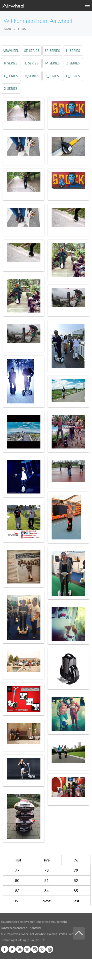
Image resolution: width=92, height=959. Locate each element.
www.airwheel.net (22, 934)
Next (46, 900)
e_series (31, 63)
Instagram (34, 949)
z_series (73, 63)
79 (76, 870)
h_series (73, 51)
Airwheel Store (27, 949)
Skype (42, 949)
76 (76, 860)
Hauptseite (8, 921)
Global (49, 949)
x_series (10, 88)
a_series (31, 76)
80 (17, 880)
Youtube (19, 949)
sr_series (52, 51)
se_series (31, 51)
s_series (52, 76)
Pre (47, 860)
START (8, 29)
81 (46, 880)
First (17, 860)
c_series (11, 76)
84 (46, 890)
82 (76, 880)
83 (17, 890)
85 (76, 890)
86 (17, 900)
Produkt (30, 921)
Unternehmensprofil (15, 928)
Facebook (4, 949)
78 (46, 870)
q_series (73, 76)
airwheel (11, 51)
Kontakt (35, 928)
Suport (41, 921)
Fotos (19, 921)
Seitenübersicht (57, 921)
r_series (10, 63)
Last (75, 900)
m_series (52, 63)
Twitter (12, 949)
